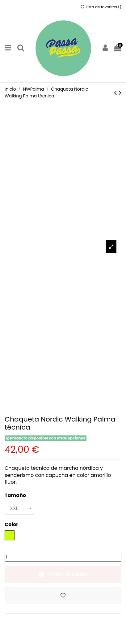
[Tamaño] (19, 508)
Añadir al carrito (63, 574)
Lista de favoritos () (100, 7)
